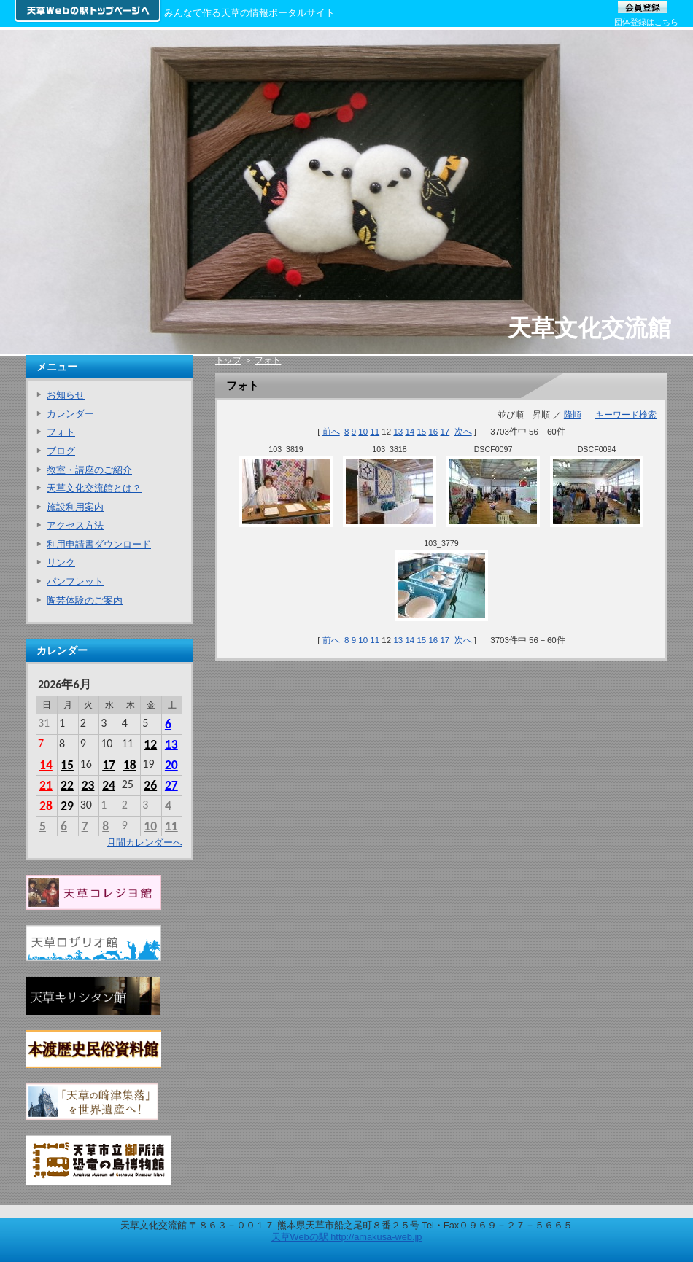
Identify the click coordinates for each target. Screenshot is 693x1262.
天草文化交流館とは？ (94, 488)
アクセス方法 (75, 525)
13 (398, 431)
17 (444, 431)
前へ (331, 431)
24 (108, 785)
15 (421, 431)
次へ (463, 431)
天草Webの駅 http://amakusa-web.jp (346, 1236)
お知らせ (66, 394)
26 (150, 785)
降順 (572, 414)
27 (171, 785)
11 (374, 431)
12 (150, 744)
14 (409, 431)
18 (129, 765)
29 (67, 806)
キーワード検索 (626, 414)
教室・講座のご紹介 (89, 469)
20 (171, 765)
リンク (61, 562)
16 (433, 431)
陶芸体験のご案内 (85, 600)
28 (46, 806)
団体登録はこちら (646, 21)
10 (363, 431)
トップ (228, 360)
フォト (268, 360)
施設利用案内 (75, 507)
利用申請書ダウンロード (99, 544)
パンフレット (75, 581)
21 (46, 785)
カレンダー (70, 413)
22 (67, 785)
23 (88, 785)
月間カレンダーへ (144, 842)
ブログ (61, 450)
